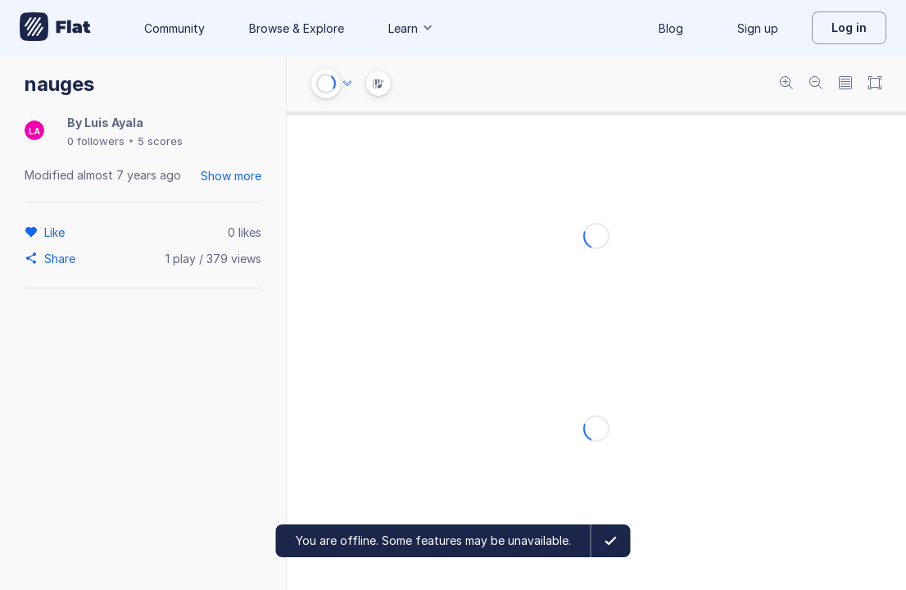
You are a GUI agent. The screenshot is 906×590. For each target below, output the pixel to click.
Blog (671, 28)
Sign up (757, 28)
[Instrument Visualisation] (378, 83)
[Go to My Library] (55, 27)
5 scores (160, 141)
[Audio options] (347, 83)
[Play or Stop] (326, 83)
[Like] (57, 232)
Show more (231, 176)
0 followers (96, 141)
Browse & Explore (296, 28)
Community (174, 28)
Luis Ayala (113, 122)
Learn (411, 28)
